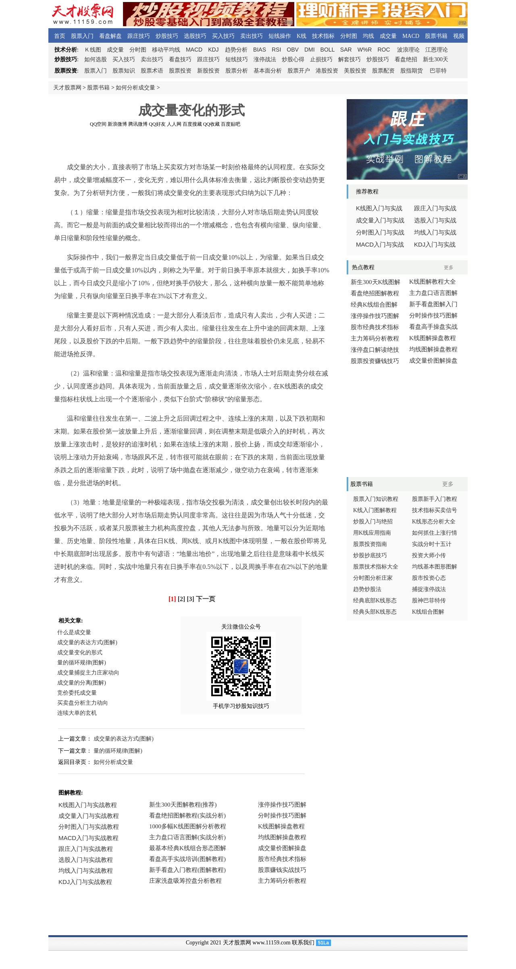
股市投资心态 (429, 578)
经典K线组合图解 (374, 304)
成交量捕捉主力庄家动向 (88, 673)
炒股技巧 (167, 36)
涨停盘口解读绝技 (375, 350)
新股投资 (208, 71)
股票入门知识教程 (375, 499)
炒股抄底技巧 (370, 555)
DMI (309, 49)
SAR (346, 49)
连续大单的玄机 (77, 713)
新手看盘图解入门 (433, 304)
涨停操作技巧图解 (375, 316)
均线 (368, 36)
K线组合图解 (428, 612)
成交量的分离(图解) (81, 683)
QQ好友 (157, 124)
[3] (190, 599)
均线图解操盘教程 (433, 349)
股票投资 (180, 71)
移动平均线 (166, 50)
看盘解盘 (110, 36)
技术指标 (323, 36)
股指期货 (411, 71)
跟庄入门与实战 (435, 208)
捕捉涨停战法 (429, 589)
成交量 (388, 36)
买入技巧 (223, 36)
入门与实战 (380, 244)
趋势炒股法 (367, 589)
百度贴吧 (230, 124)
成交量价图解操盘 (433, 360)
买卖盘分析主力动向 (82, 703)
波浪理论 (408, 50)
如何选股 (95, 59)
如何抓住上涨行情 (434, 533)
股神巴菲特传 (429, 601)
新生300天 (435, 59)
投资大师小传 (429, 555)
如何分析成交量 (135, 88)
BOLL (327, 49)
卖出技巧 (251, 36)
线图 (92, 50)
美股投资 (355, 71)
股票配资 (383, 71)
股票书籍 (436, 36)
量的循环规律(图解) (81, 663)
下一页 (205, 599)
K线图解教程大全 (432, 281)
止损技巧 (321, 59)
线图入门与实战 (379, 208)
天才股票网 (67, 88)
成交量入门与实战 (380, 220)
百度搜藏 (192, 124)
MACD (410, 36)
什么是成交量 (74, 632)
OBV (293, 49)
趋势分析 (236, 50)
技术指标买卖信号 (434, 510)
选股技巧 (195, 36)
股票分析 (236, 71)
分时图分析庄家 (373, 578)
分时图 (348, 36)
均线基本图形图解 (434, 567)
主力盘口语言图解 (433, 293)
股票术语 (152, 71)
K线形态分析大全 (434, 522)
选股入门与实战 (435, 220)
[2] (181, 599)
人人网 (174, 124)
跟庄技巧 (138, 36)
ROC (383, 49)
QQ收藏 (211, 124)
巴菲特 (438, 71)
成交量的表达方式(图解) (87, 642)
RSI (276, 49)
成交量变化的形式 (79, 652)
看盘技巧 (180, 59)
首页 (59, 36)
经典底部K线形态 (375, 601)
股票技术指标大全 (375, 567)
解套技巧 (349, 59)
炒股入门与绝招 (373, 522)
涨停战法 (265, 59)
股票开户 (298, 71)
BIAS (259, 49)
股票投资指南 (370, 544)
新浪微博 (117, 124)
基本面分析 (268, 71)
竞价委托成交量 (77, 693)
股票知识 (123, 71)
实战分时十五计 (432, 544)
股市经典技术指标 (375, 327)
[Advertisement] (191, 145)
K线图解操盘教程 (432, 338)
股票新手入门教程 (434, 499)
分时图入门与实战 (380, 232)
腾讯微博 (138, 124)
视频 (458, 36)
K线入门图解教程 (375, 510)
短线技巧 (236, 59)
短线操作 (279, 36)
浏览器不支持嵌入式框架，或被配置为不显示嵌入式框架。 (189, 848)
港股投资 (327, 71)
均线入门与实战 (435, 232)
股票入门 (82, 36)
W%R (365, 49)
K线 (301, 36)
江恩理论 (436, 50)
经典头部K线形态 (375, 612)
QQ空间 (98, 124)
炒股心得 (293, 59)
